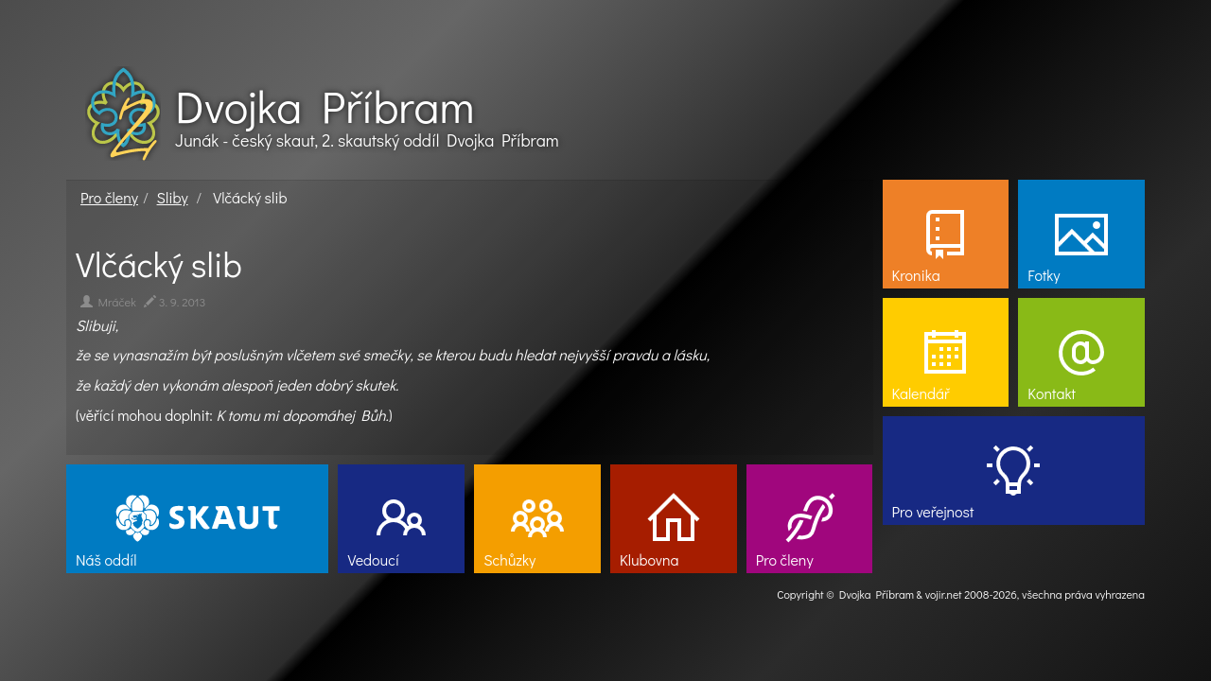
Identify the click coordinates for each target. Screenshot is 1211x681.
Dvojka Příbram (324, 106)
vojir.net (943, 594)
